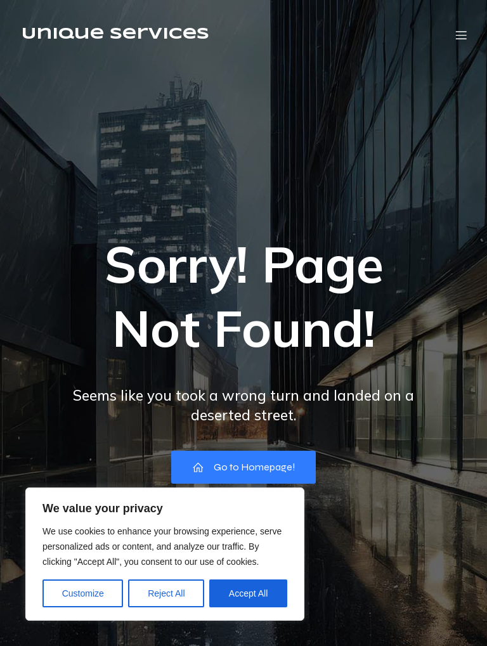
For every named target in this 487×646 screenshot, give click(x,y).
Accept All (248, 593)
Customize (83, 593)
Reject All (166, 593)
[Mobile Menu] (461, 35)
